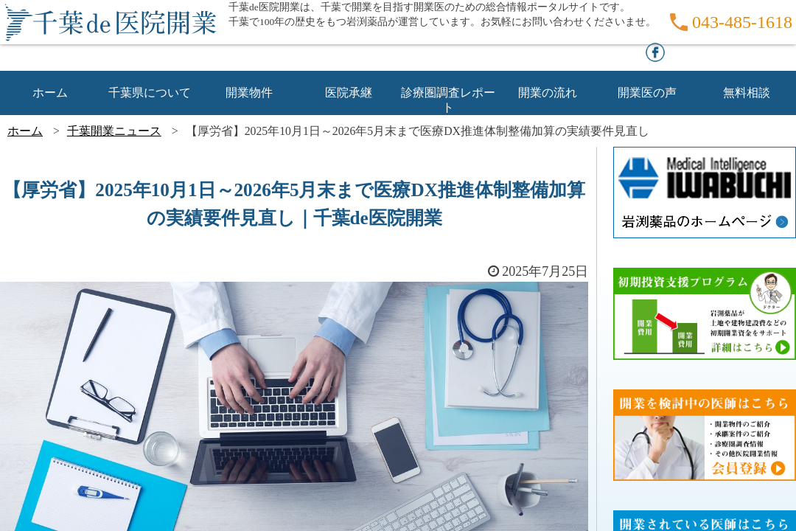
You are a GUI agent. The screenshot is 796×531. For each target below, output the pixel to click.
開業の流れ (547, 92)
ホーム (50, 92)
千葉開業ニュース (114, 131)
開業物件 (249, 92)
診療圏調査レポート (448, 93)
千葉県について (149, 92)
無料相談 (746, 92)
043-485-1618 (742, 22)
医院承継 (348, 92)
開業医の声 (647, 92)
